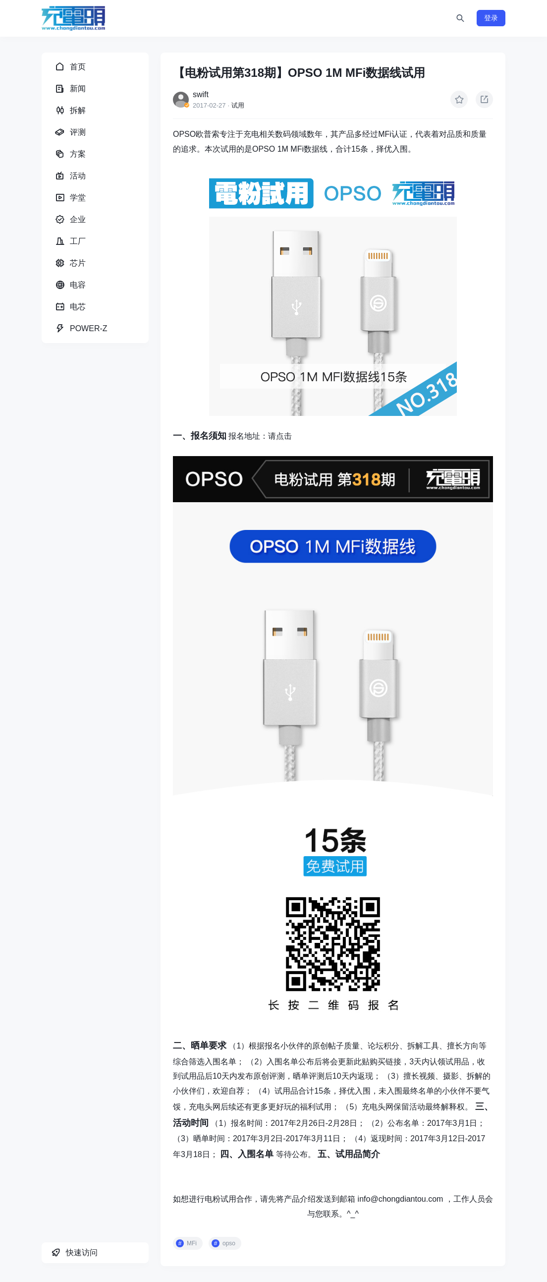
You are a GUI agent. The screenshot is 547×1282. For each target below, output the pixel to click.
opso (228, 1243)
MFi (192, 1243)
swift (201, 94)
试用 (237, 105)
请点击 (280, 436)
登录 (491, 18)
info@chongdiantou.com (400, 1199)
